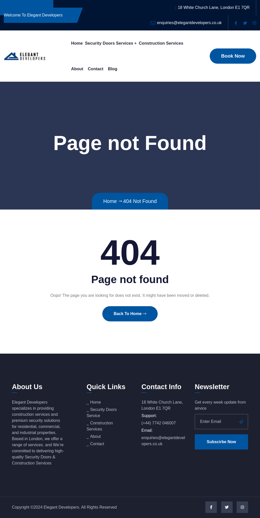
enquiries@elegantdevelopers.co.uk (189, 23)
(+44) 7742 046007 (158, 423)
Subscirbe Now (221, 442)
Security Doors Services (109, 43)
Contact (95, 68)
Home (77, 43)
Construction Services (161, 43)
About (77, 68)
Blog (112, 68)
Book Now (233, 56)
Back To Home (130, 314)
